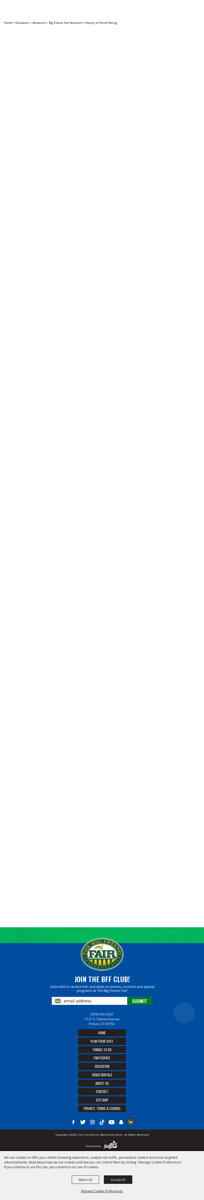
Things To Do (102, 1049)
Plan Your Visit (102, 1041)
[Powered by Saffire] (110, 1146)
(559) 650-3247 (102, 1014)
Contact (102, 1091)
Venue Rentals (102, 1074)
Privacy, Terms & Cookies (102, 1108)
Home (8, 23)
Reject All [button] (85, 1179)
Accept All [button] (118, 1179)
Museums (39, 23)
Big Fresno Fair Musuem (65, 23)
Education (22, 23)
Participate (102, 1057)
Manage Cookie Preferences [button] (102, 1191)
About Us (102, 1083)
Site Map (102, 1100)
